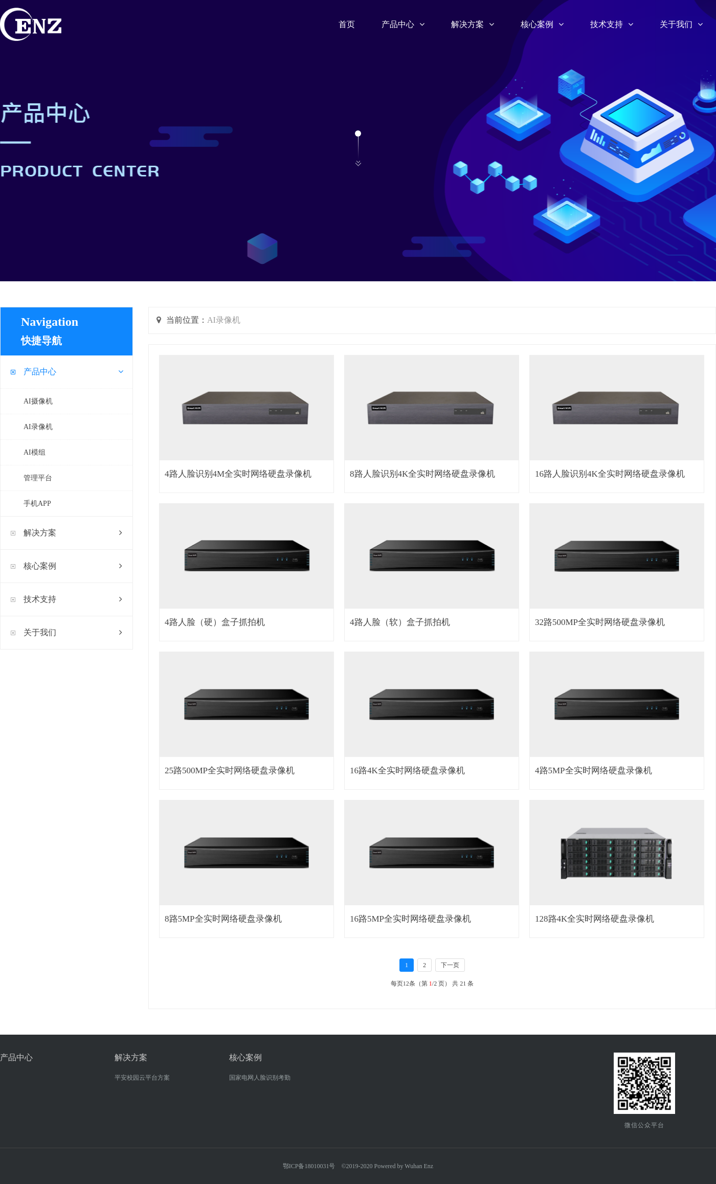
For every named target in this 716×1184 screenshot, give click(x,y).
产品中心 (403, 24)
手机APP (37, 503)
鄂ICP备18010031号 (309, 1166)
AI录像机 (38, 427)
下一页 (450, 965)
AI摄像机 (38, 401)
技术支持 (611, 24)
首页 (347, 24)
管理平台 (38, 478)
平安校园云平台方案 (142, 1077)
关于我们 (681, 24)
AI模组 (35, 452)
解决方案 (472, 24)
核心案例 (542, 24)
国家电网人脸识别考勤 (259, 1077)
